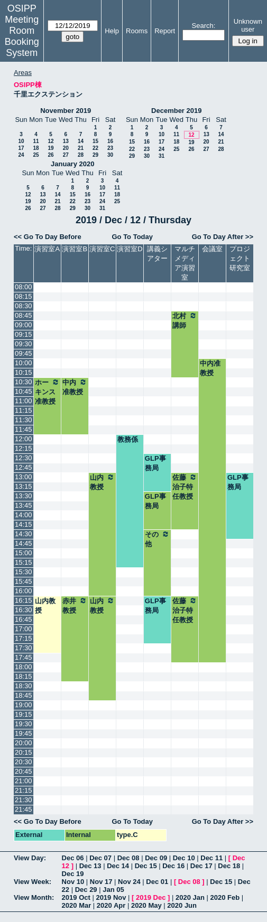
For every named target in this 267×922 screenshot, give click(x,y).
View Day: (30, 858)
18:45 (23, 695)
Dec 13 (90, 866)
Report (164, 31)
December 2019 (176, 111)
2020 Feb (225, 897)
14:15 (23, 524)
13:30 (23, 496)
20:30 (23, 762)
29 (95, 155)
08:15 (23, 296)
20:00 (23, 743)
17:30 (23, 648)
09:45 (23, 353)
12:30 (23, 458)
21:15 (23, 790)
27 (66, 155)
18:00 (23, 667)
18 (36, 148)
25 (36, 155)
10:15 (23, 372)
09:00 (23, 325)
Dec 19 (73, 874)
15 (95, 141)
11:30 (23, 420)
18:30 (23, 686)
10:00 (23, 363)
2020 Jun (182, 905)
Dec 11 (211, 858)
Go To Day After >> (222, 237)
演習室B (74, 249)
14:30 (23, 534)
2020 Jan (190, 897)
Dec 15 (146, 866)
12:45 (23, 467)
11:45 (23, 429)
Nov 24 (129, 882)
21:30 (23, 800)
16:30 (23, 610)
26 (50, 155)
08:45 (23, 315)
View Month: (34, 897)
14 (81, 141)
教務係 (127, 439)
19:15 (23, 714)
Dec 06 (73, 858)
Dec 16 (173, 866)
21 (81, 148)
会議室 (212, 249)
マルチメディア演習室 (184, 263)
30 (110, 155)
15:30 (23, 572)
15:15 (23, 562)
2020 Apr (111, 905)
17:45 (23, 657)
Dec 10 (184, 858)
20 (66, 148)
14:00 (23, 515)
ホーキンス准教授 (47, 391)
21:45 (23, 809)
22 (95, 148)
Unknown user (248, 25)
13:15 (23, 486)
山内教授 (102, 482)
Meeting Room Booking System (22, 36)
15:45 (23, 581)
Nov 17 (101, 882)
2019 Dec (150, 897)
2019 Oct (76, 897)
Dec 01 (157, 882)
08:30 (23, 306)
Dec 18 (229, 866)
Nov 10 (73, 882)
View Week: (32, 882)
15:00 (23, 553)
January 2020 (72, 164)
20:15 (23, 752)
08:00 (23, 287)
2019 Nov (111, 897)
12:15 (23, 448)
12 (50, 141)
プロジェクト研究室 (239, 258)
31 (161, 156)
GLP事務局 (155, 463)
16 (110, 141)
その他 (157, 539)
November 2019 (65, 111)
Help (112, 31)
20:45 (23, 771)
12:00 (23, 439)
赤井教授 (74, 605)
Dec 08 (128, 858)
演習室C (102, 249)
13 (66, 141)
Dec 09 (156, 858)
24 (21, 155)
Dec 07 (100, 858)
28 (81, 155)
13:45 (23, 505)
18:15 (23, 676)
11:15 (23, 410)
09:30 (23, 344)
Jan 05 (113, 890)
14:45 (23, 543)
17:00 (23, 629)
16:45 (23, 619)
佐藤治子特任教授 (184, 486)
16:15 (23, 600)
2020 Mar (76, 905)
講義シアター (157, 253)
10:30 (23, 382)
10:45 (23, 391)
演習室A (47, 249)
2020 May (146, 905)
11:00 (23, 401)
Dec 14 (118, 866)
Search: (204, 26)
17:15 (23, 638)
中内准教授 (210, 368)
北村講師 (184, 320)
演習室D (129, 249)
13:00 (23, 477)
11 (36, 141)
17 (21, 148)
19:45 (23, 733)
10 (21, 141)
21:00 (23, 781)
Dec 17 (201, 866)
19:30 (23, 724)
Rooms (137, 31)
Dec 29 (86, 890)
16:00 (23, 591)
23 (110, 148)
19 (50, 148)
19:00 (23, 705)
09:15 (23, 334)
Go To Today (132, 237)
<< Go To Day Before (47, 237)
